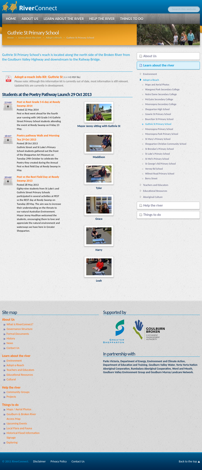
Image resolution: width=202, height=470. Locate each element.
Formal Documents (18, 334)
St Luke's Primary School (157, 153)
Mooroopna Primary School (159, 129)
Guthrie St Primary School (158, 124)
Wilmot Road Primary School (159, 173)
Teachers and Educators (155, 184)
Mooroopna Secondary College (161, 104)
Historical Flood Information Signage (23, 435)
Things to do (131, 18)
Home (11, 18)
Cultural (11, 379)
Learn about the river (64, 18)
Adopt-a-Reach (54, 37)
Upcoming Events (17, 423)
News (10, 343)
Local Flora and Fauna (19, 428)
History (11, 338)
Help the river (101, 18)
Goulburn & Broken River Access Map (21, 416)
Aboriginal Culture (153, 197)
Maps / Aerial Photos (19, 409)
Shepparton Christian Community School (165, 143)
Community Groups (18, 392)
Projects (11, 396)
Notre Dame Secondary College (161, 94)
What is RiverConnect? (20, 324)
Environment (150, 74)
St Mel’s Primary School (157, 158)
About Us (30, 18)
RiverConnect (33, 7)
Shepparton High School (157, 109)
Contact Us (13, 348)
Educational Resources (155, 190)
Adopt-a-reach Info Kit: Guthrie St (39, 77)
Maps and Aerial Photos (157, 84)
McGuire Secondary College (159, 99)
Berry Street (151, 178)
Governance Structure (19, 329)
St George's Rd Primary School (160, 163)
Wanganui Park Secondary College (162, 89)
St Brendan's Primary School (159, 148)
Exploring (12, 442)
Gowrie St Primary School (158, 114)
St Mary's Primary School (157, 139)
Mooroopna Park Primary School (161, 133)
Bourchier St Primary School (159, 119)
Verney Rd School (154, 168)
